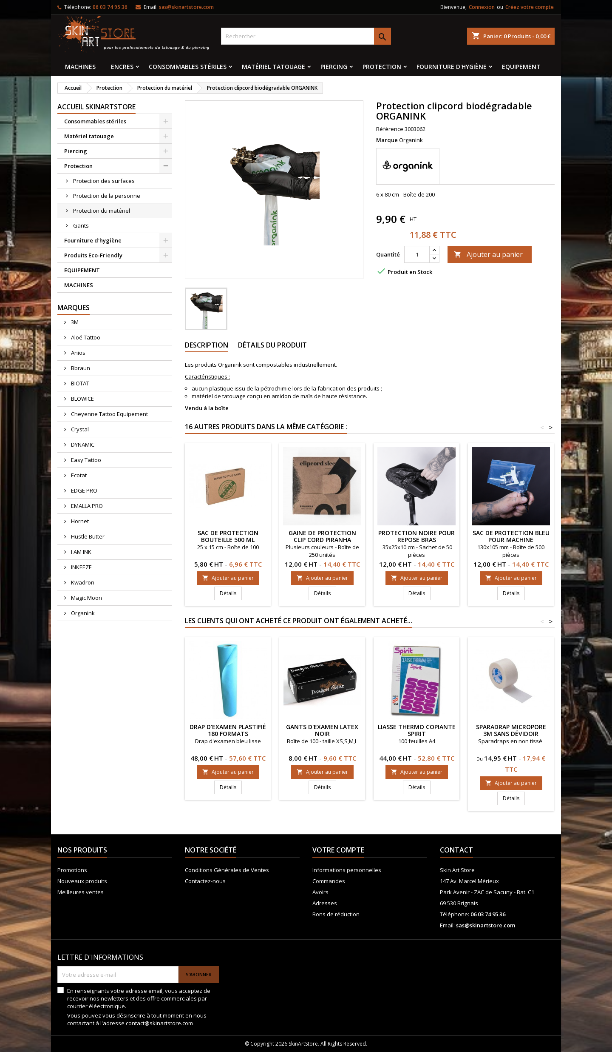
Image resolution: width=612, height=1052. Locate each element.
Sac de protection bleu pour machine (511, 536)
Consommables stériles (188, 67)
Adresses (324, 903)
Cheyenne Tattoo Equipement (109, 414)
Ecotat (78, 475)
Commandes (328, 881)
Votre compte (338, 850)
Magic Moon (86, 598)
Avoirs (320, 892)
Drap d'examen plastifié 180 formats (228, 730)
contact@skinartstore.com (159, 1023)
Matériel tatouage (273, 67)
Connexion (482, 7)
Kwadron (82, 582)
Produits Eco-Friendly (93, 255)
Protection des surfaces (104, 181)
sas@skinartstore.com (186, 7)
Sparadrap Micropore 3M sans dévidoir (511, 730)
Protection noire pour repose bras (416, 536)
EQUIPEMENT (521, 67)
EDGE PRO (83, 490)
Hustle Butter (87, 536)
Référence (389, 129)
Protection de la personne (106, 196)
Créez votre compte (529, 7)
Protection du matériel (101, 210)
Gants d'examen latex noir (322, 730)
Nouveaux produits (82, 881)
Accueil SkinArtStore (96, 106)
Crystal (79, 429)
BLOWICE (82, 398)
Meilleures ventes (80, 892)
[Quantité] (417, 254)
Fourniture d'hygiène (451, 67)
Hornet (79, 521)
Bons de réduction (336, 914)
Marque (387, 140)
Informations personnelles (346, 870)
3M (74, 322)
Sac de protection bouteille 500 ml (228, 536)
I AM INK (80, 552)
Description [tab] (206, 345)
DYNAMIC (82, 444)
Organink (82, 613)
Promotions (72, 870)
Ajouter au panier (488, 254)
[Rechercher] (306, 36)
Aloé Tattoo (85, 337)
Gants (81, 225)
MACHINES (80, 67)
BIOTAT (79, 383)
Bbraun (80, 368)
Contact (456, 850)
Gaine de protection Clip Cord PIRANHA (322, 536)
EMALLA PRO (86, 506)
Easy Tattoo (85, 460)
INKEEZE (81, 567)
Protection (382, 67)
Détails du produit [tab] (272, 345)
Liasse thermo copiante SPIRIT (417, 730)
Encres (122, 67)
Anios (77, 352)
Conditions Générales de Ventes (227, 870)
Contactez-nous (205, 881)
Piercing (333, 67)
